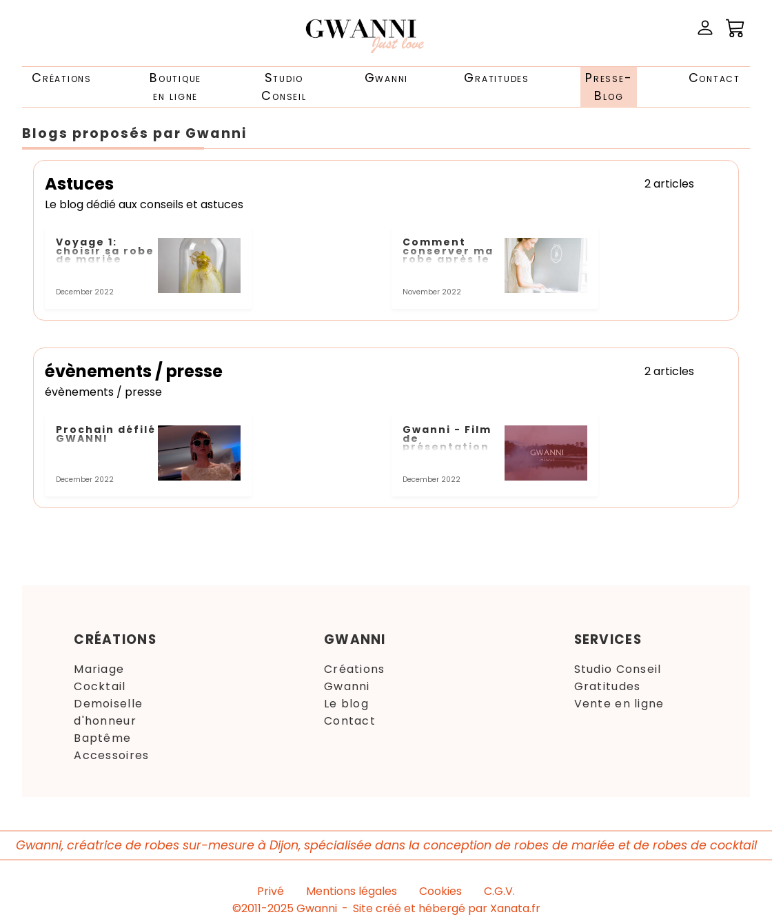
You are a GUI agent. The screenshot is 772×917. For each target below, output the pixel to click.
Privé (270, 891)
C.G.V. (499, 891)
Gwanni (387, 78)
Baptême (102, 738)
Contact (714, 78)
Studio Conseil (618, 669)
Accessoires (111, 755)
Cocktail (99, 686)
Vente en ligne (619, 704)
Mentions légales (351, 891)
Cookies (440, 891)
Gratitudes (496, 78)
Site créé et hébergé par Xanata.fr (446, 908)
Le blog (346, 704)
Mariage (99, 669)
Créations (62, 78)
